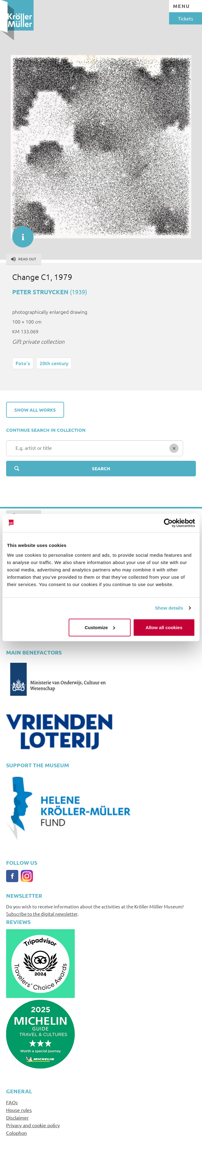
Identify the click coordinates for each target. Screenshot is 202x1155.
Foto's (23, 363)
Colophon (16, 1133)
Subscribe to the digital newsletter (42, 914)
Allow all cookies (164, 627)
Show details (169, 607)
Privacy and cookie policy (33, 1125)
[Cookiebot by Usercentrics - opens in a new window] (168, 523)
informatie (19, 233)
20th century (54, 363)
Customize (100, 627)
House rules (19, 1110)
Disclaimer (17, 1117)
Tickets (185, 18)
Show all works (35, 410)
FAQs (12, 1102)
